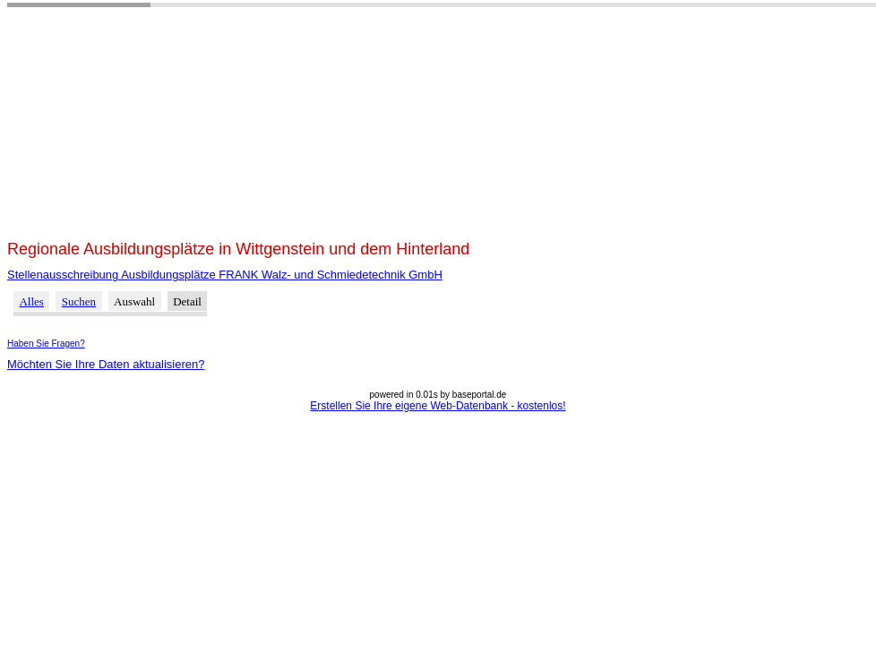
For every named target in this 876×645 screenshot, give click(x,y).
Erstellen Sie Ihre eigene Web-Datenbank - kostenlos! (437, 406)
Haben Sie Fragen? (46, 343)
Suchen (79, 301)
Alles (31, 301)
